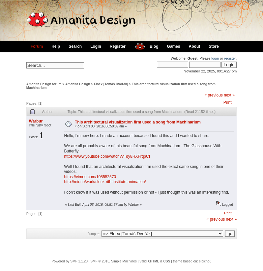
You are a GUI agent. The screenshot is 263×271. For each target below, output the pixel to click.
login (215, 58)
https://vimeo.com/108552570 (90, 177)
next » (229, 95)
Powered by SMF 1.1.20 (70, 261)
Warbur (36, 121)
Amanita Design (77, 84)
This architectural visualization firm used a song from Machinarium (138, 122)
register (230, 58)
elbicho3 (205, 261)
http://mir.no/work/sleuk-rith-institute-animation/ (105, 181)
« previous (213, 95)
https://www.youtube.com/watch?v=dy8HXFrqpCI (107, 156)
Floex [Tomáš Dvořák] (111, 84)
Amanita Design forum (44, 84)
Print (227, 102)
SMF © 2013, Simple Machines (113, 261)
